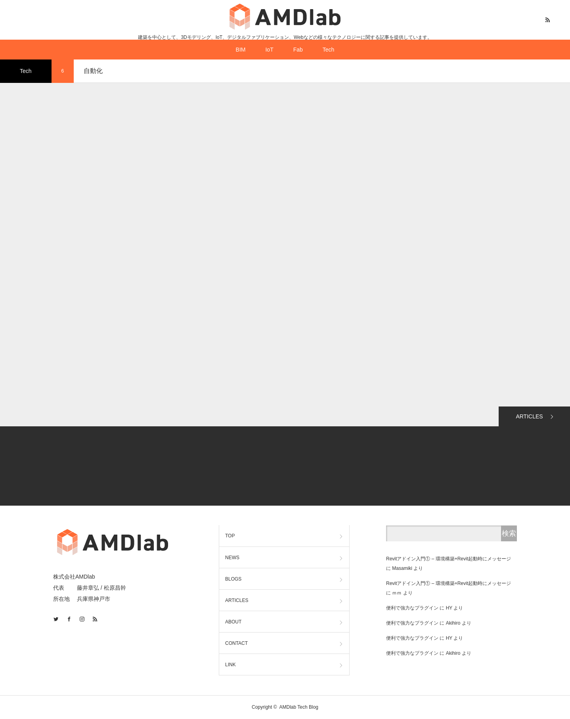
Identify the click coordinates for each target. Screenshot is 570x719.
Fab (298, 49)
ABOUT (233, 622)
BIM (241, 49)
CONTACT (236, 643)
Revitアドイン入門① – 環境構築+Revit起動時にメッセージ (448, 559)
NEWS (232, 557)
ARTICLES (529, 416)
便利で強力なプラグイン (412, 608)
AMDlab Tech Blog (299, 707)
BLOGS (233, 579)
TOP (230, 536)
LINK (230, 664)
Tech (329, 49)
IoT (269, 49)
